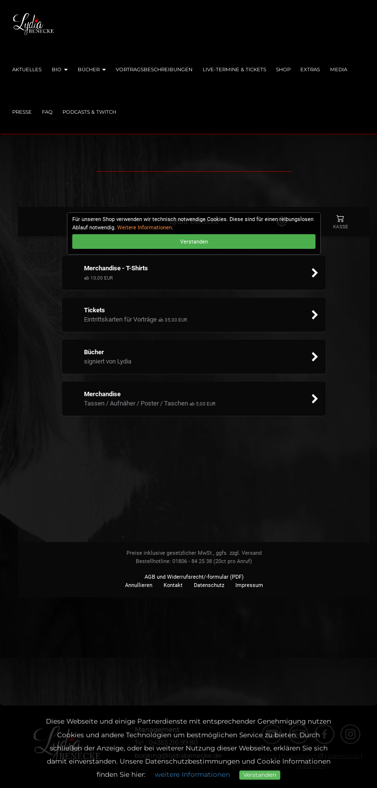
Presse (22, 112)
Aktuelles (27, 69)
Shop (283, 69)
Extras (310, 69)
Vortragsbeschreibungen (154, 69)
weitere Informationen (192, 774)
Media (338, 69)
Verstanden (259, 774)
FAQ (47, 112)
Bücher (92, 69)
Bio (60, 69)
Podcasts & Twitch (89, 112)
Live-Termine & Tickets (234, 69)
